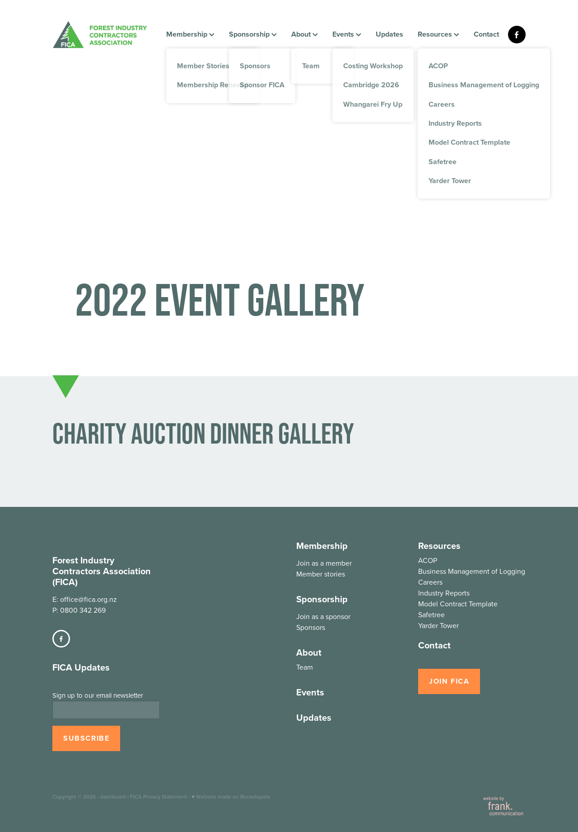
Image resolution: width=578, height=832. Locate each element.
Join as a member (324, 563)
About (304, 34)
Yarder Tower (438, 625)
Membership (190, 34)
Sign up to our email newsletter (97, 695)
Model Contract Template (458, 604)
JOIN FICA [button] (449, 681)
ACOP (427, 560)
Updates (389, 34)
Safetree (431, 614)
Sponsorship (253, 34)
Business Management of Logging (471, 571)
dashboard (113, 796)
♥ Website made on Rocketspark (230, 796)
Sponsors (310, 627)
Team (304, 667)
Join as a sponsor (323, 616)
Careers (430, 582)
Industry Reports (444, 593)
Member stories (320, 574)
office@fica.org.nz (88, 599)
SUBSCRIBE (86, 738)
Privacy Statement (165, 796)
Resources (438, 34)
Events (346, 34)
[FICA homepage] (99, 34)
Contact (486, 34)
